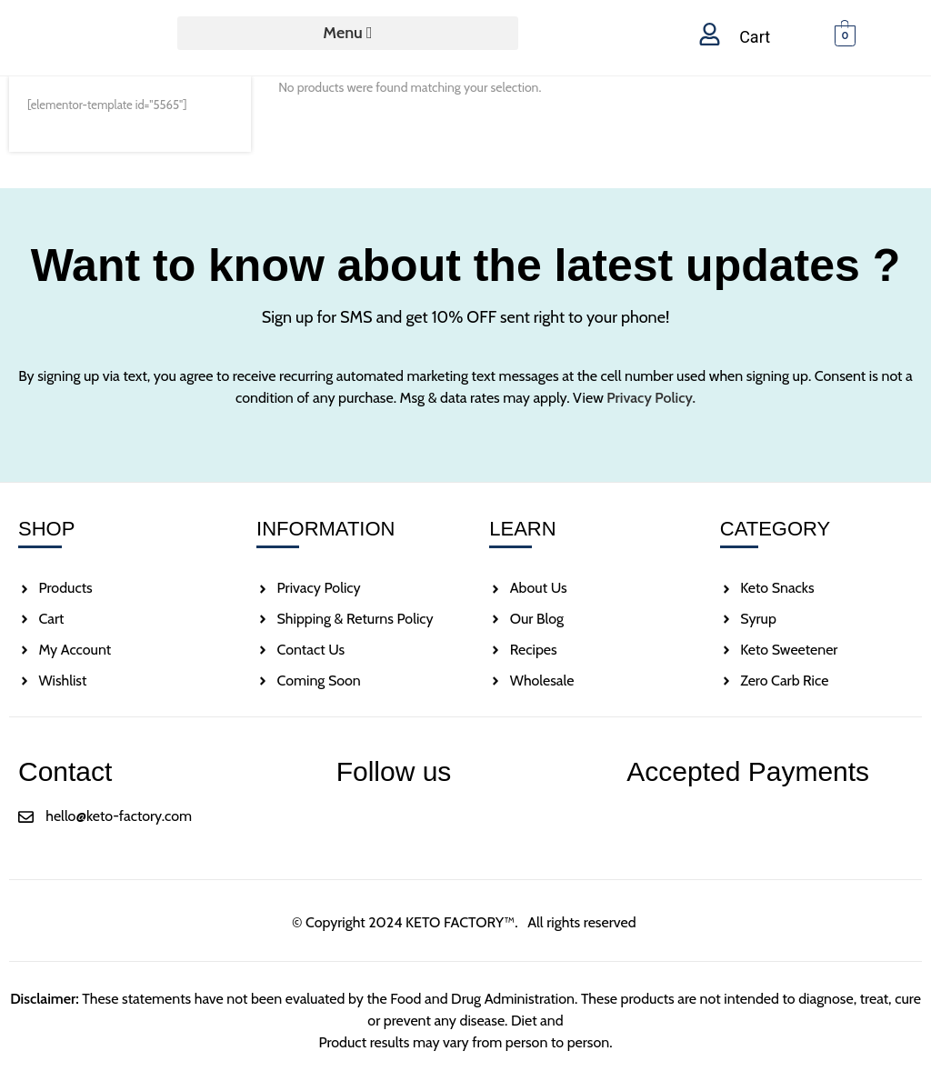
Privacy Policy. (651, 397)
